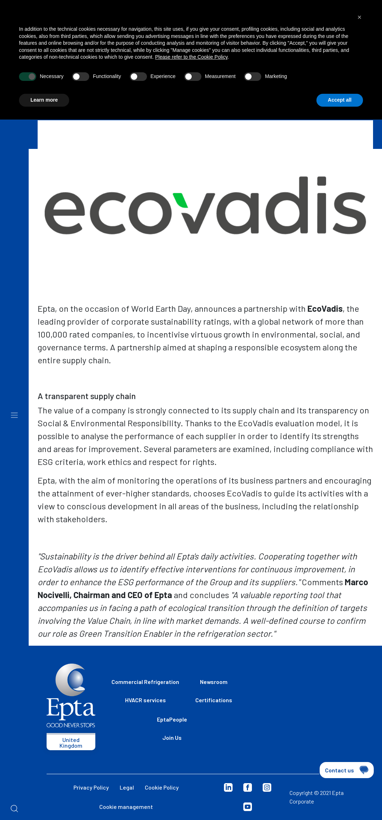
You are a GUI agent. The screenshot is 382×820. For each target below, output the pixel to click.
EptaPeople (172, 719)
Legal (127, 787)
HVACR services (145, 700)
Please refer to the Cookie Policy (191, 57)
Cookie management (126, 806)
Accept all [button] (340, 100)
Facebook (247, 787)
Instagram (267, 787)
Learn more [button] (44, 100)
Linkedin (228, 787)
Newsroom (214, 681)
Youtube (247, 806)
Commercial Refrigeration (145, 681)
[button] (359, 17)
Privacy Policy (91, 787)
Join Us (172, 737)
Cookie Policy (162, 787)
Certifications (213, 700)
